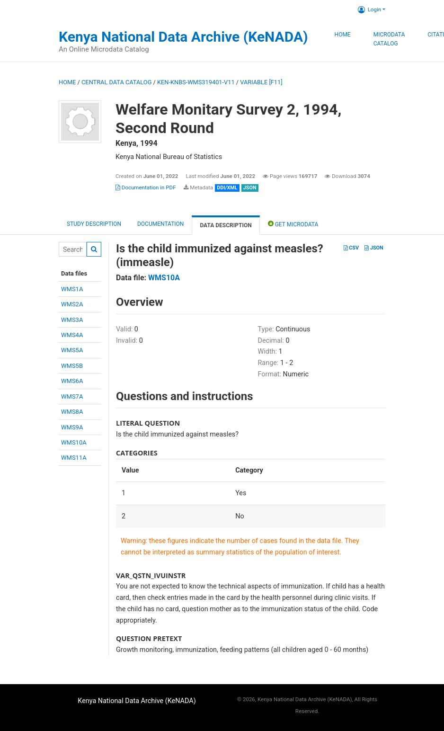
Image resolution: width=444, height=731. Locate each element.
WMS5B (72, 365)
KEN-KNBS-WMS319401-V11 (196, 82)
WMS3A (72, 319)
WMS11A (74, 457)
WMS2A (72, 304)
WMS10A (74, 442)
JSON (373, 248)
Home (343, 34)
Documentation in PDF (145, 187)
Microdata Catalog (389, 39)
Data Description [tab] (225, 225)
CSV (351, 248)
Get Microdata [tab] (293, 224)
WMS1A (72, 289)
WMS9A (72, 427)
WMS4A (72, 335)
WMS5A (72, 350)
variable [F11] (261, 82)
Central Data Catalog (116, 82)
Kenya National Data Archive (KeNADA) (183, 36)
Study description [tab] (94, 224)
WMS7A (72, 396)
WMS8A (72, 411)
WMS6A (72, 380)
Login (369, 9)
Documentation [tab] (160, 224)
